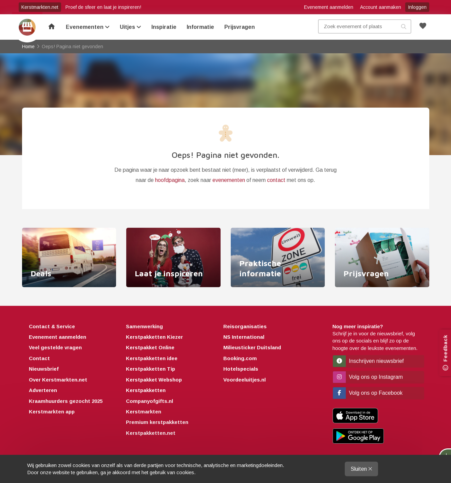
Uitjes (130, 27)
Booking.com (240, 358)
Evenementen (88, 27)
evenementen (228, 180)
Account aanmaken (380, 7)
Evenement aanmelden (328, 7)
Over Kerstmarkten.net (58, 380)
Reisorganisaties (245, 326)
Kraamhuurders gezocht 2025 (65, 401)
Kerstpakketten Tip (150, 369)
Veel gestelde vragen (55, 347)
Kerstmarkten (143, 411)
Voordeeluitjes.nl (244, 380)
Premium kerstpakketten (157, 422)
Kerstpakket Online (150, 347)
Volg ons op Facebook (368, 393)
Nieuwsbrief (44, 369)
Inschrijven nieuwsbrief (368, 361)
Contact (39, 358)
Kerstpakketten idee (151, 358)
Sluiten (361, 469)
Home (27, 27)
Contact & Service (52, 326)
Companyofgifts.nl (149, 401)
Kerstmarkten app (52, 411)
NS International (243, 337)
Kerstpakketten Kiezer (154, 337)
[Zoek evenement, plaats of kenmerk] (364, 26)
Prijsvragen (239, 27)
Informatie (200, 27)
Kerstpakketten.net (150, 433)
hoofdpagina (170, 180)
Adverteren (43, 390)
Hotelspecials (240, 369)
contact (276, 180)
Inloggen (417, 7)
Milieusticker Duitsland (252, 347)
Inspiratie (163, 27)
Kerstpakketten (146, 390)
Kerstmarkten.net (39, 7)
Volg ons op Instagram (368, 377)
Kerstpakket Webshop (154, 380)
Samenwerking (144, 326)
